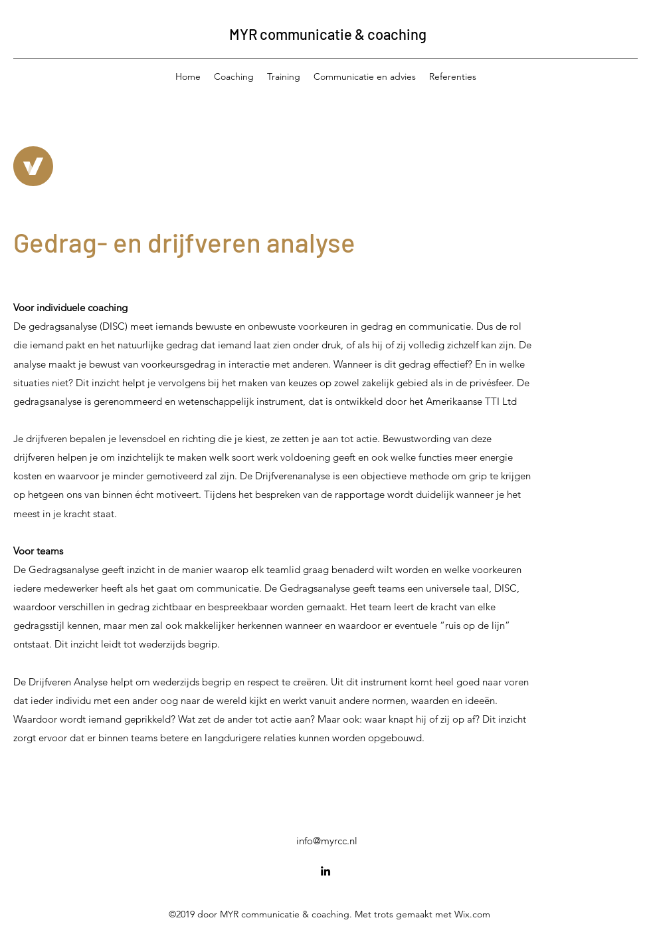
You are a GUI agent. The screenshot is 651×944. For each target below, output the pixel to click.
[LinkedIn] (325, 871)
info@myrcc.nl (326, 840)
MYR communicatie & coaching (327, 34)
